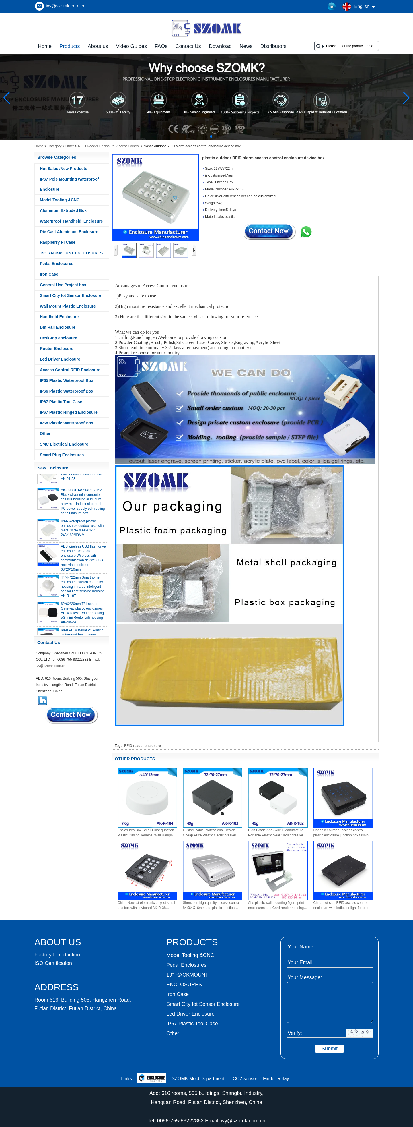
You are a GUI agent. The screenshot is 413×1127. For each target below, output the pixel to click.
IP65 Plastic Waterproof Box (66, 380)
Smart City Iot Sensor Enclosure (70, 295)
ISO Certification (53, 963)
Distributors (273, 46)
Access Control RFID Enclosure (70, 370)
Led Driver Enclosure (60, 359)
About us (98, 46)
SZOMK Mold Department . (199, 1078)
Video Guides (131, 46)
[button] (197, 136)
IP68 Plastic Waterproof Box (66, 423)
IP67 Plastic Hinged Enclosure (69, 412)
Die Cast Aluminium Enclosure (69, 231)
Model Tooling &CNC (59, 200)
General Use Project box (63, 285)
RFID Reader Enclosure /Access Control (109, 146)
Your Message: (305, 977)
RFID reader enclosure (142, 746)
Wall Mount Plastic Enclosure (68, 306)
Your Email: (301, 962)
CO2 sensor (245, 1078)
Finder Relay (276, 1078)
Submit (330, 1048)
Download (220, 46)
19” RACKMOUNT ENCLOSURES (71, 253)
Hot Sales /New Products (63, 168)
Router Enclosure (56, 348)
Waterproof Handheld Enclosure (71, 221)
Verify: (295, 1033)
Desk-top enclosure (58, 338)
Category (55, 146)
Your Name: (301, 947)
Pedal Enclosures (56, 263)
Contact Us (188, 46)
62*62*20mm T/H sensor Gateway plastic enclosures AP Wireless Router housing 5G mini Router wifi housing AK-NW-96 (82, 615)
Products (69, 46)
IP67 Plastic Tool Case (61, 401)
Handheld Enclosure (59, 316)
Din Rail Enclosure (57, 327)
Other (69, 146)
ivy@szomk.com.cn (65, 5)
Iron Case (49, 274)
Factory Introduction (57, 955)
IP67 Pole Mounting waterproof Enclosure (69, 184)
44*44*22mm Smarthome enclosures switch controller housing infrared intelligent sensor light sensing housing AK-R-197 (82, 589)
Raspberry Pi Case (57, 242)
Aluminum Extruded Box (63, 210)
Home (45, 46)
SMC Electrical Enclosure (64, 444)
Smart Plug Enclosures (62, 455)
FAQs (161, 46)
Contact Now (71, 715)
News (245, 46)
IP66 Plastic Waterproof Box (66, 391)
